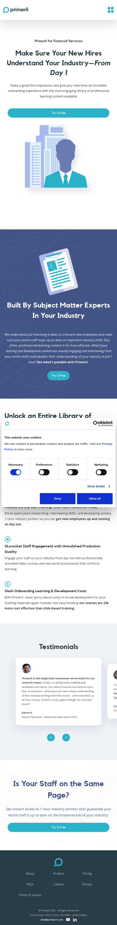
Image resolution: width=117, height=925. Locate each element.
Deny (57, 498)
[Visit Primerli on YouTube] (68, 920)
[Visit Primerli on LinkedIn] (75, 920)
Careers (58, 884)
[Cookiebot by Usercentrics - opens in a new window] (96, 423)
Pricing (87, 873)
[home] (15, 10)
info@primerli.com (51, 919)
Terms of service (30, 895)
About (30, 873)
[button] (110, 10)
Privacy (87, 884)
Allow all (95, 498)
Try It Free (59, 113)
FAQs (30, 884)
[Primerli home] (58, 862)
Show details (96, 486)
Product (58, 873)
